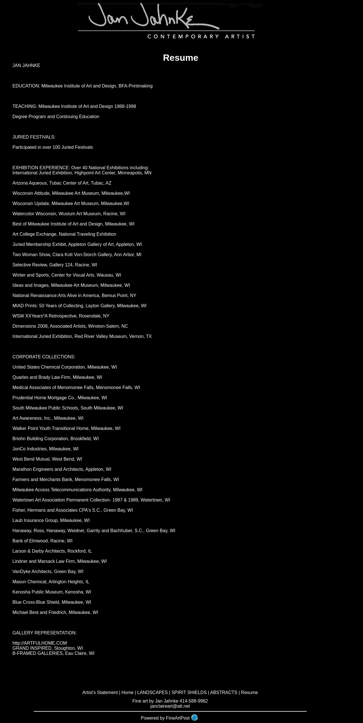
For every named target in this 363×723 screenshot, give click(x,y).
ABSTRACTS (223, 692)
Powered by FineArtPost (165, 718)
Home (127, 692)
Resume (249, 692)
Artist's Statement (100, 692)
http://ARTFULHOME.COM (39, 643)
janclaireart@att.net (170, 706)
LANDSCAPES (152, 692)
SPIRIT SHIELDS (189, 692)
